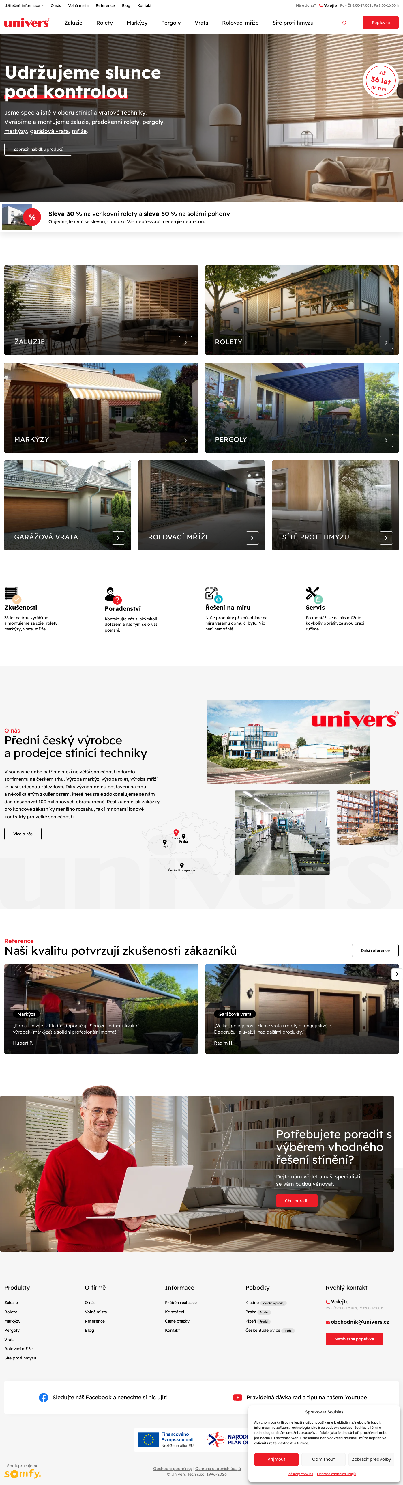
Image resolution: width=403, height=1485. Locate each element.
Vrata (201, 22)
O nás (56, 5)
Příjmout (276, 1459)
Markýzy (137, 22)
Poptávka (381, 22)
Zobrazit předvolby (371, 1459)
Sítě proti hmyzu (293, 22)
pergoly (157, 121)
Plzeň (250, 1341)
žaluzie (80, 121)
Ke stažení (174, 1332)
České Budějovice (262, 1350)
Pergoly (171, 22)
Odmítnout (323, 1459)
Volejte (328, 6)
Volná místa (78, 5)
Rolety (104, 22)
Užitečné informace (22, 5)
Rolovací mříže (240, 22)
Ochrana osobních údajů (336, 1474)
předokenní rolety (118, 121)
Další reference (375, 965)
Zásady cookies (300, 1474)
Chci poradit (297, 1221)
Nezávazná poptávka (354, 1359)
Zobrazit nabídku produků (38, 149)
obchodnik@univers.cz (360, 1342)
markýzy (16, 131)
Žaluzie (73, 22)
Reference (105, 5)
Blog (126, 5)
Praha (250, 1332)
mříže (83, 131)
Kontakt (144, 5)
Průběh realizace (181, 1323)
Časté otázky (177, 1341)
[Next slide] (397, 989)
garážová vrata (51, 131)
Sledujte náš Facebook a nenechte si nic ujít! (103, 1418)
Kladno (252, 1323)
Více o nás (23, 849)
